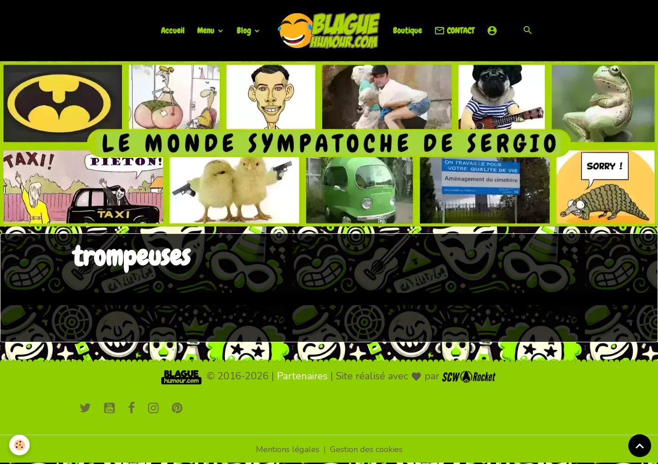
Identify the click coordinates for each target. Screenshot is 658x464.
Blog (245, 30)
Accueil (173, 30)
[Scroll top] (639, 445)
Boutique (407, 30)
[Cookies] (19, 445)
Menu (206, 30)
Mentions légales (287, 449)
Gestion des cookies (366, 449)
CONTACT (454, 31)
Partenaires (302, 376)
